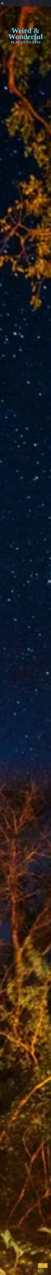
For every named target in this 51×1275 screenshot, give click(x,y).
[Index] (2, 3)
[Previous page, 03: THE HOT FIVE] (40, 1265)
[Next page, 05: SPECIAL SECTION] (45, 1265)
